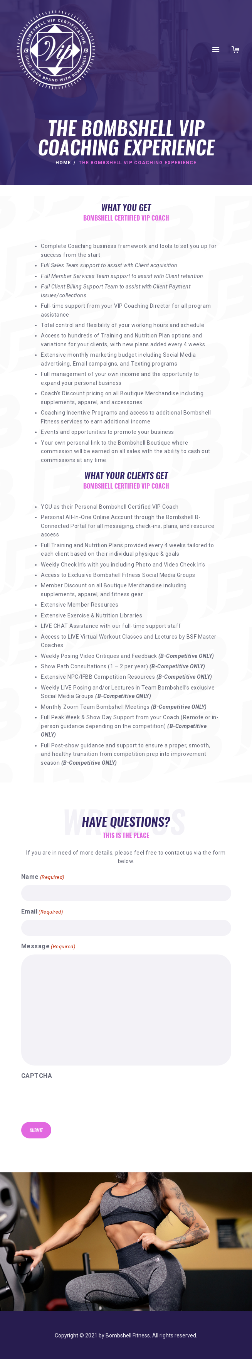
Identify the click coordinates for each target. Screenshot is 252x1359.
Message (48, 947)
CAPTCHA (36, 1075)
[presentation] (79, 1102)
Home (63, 162)
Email (42, 912)
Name (42, 877)
